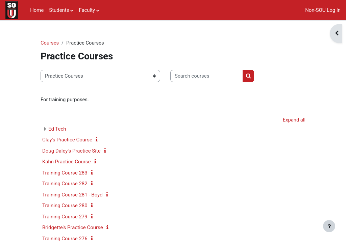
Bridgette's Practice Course (72, 228)
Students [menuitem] (59, 10)
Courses (50, 43)
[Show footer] (329, 226)
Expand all (293, 120)
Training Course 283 (65, 173)
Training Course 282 (65, 184)
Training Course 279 (65, 217)
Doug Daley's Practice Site (71, 151)
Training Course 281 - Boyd (72, 195)
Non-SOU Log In (323, 10)
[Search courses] (206, 76)
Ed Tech (57, 129)
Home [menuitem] (37, 10)
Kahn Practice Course (66, 162)
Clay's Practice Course (67, 140)
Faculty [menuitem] (87, 10)
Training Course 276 (65, 239)
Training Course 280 (65, 206)
